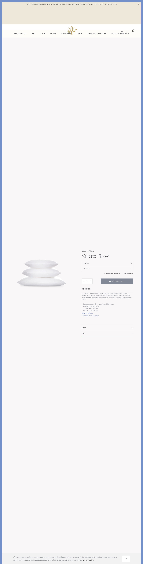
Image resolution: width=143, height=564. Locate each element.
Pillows (91, 254)
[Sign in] (128, 13)
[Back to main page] (71, 12)
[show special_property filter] (107, 266)
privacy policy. (88, 560)
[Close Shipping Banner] (139, 4)
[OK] (126, 558)
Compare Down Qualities (90, 319)
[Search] (122, 13)
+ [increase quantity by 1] (90, 285)
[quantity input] (87, 284)
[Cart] (134, 12)
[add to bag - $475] (117, 284)
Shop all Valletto (87, 317)
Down (84, 254)
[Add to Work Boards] (127, 277)
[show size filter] (107, 272)
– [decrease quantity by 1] (83, 285)
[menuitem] (20, 23)
